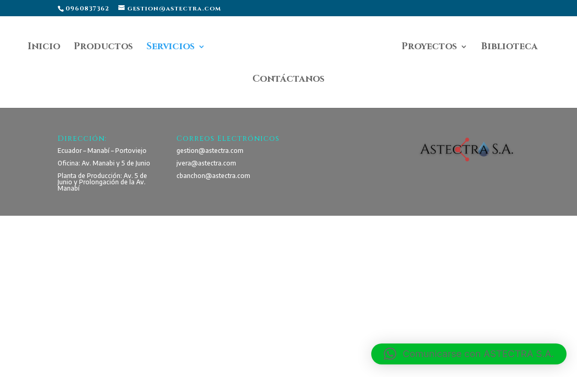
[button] (469, 353)
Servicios (171, 48)
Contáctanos (288, 80)
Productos (103, 48)
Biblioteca (509, 48)
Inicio (44, 48)
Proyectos (429, 48)
